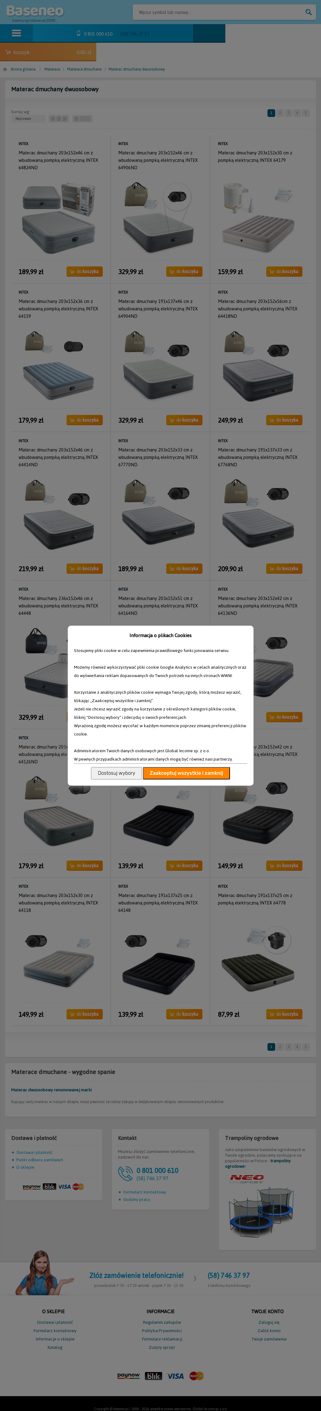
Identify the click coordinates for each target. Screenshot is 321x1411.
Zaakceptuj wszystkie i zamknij (186, 773)
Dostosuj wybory (116, 773)
